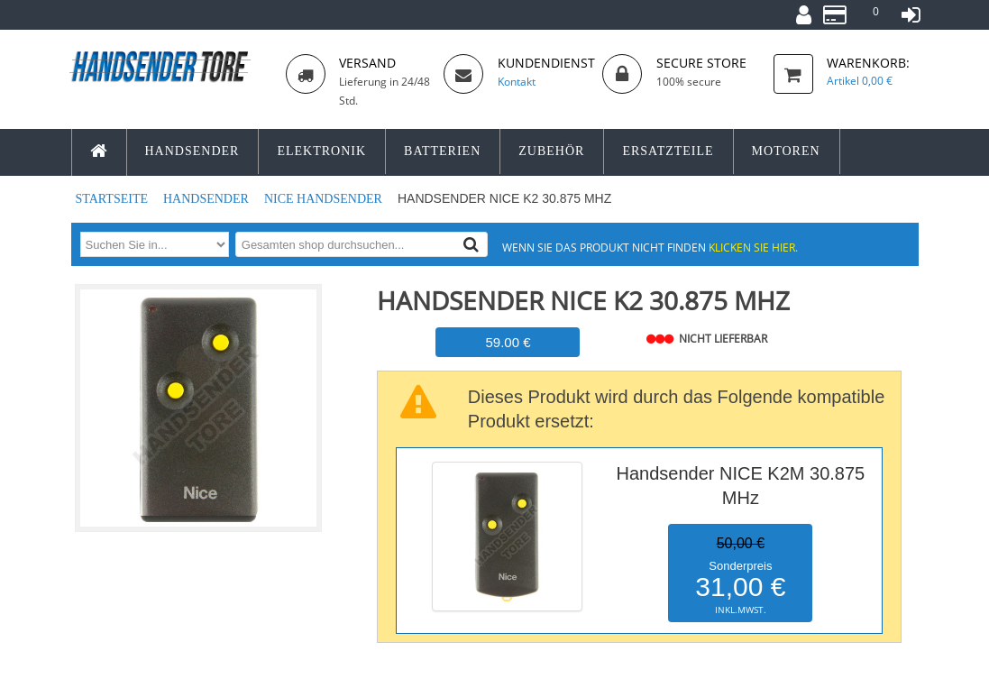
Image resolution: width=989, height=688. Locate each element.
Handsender (207, 199)
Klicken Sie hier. (753, 247)
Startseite (113, 199)
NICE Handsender (325, 199)
